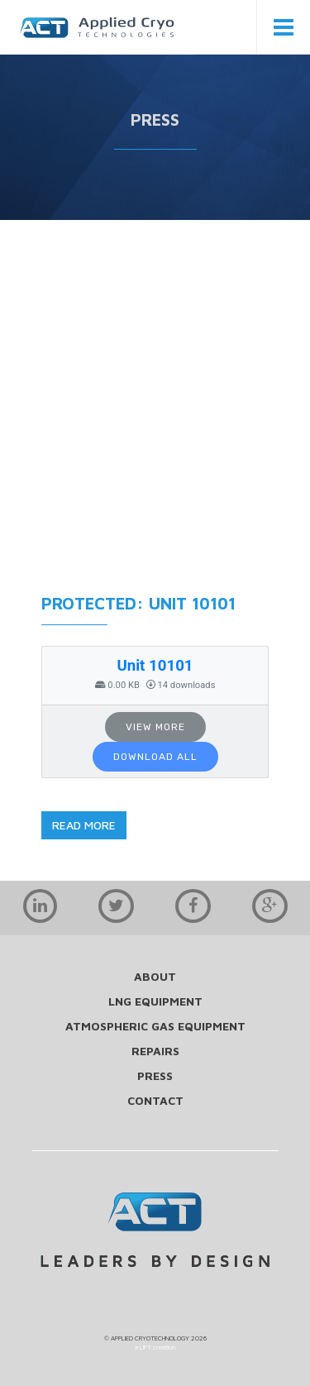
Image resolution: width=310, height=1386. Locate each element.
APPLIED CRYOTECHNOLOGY (150, 1338)
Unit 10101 (155, 666)
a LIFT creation (155, 1347)
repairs (155, 1051)
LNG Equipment (155, 1001)
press (155, 1075)
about (155, 976)
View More (155, 727)
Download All (155, 756)
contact (155, 1100)
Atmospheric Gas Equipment (155, 1026)
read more (84, 825)
